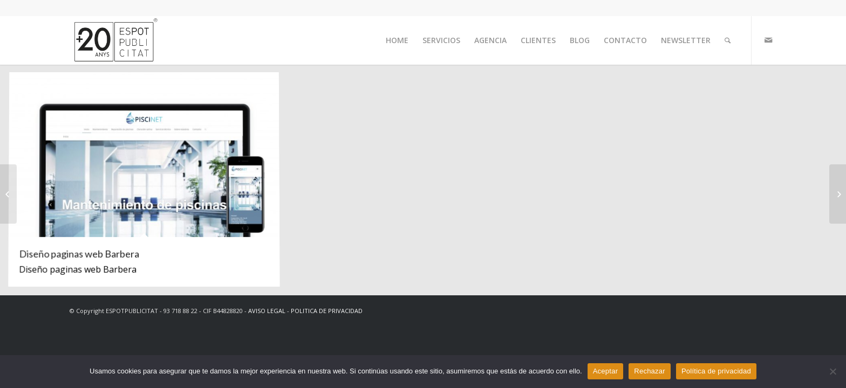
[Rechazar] (832, 371)
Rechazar (649, 371)
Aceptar (605, 371)
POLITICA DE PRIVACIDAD (327, 311)
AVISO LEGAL (266, 311)
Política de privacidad (716, 371)
